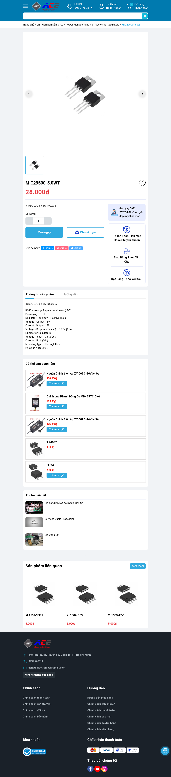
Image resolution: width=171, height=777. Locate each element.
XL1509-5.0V (75, 615)
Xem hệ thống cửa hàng (39, 674)
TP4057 (52, 442)
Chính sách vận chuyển (101, 704)
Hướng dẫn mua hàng (100, 697)
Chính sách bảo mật (99, 716)
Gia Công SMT (53, 535)
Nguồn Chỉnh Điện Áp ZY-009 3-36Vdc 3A (73, 373)
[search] (145, 16)
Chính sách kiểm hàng (100, 729)
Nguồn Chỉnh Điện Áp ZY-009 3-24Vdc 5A (73, 419)
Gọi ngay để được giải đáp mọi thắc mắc (131, 212)
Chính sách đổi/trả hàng (101, 723)
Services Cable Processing (59, 519)
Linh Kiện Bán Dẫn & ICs (50, 24)
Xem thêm (138, 566)
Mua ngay (44, 232)
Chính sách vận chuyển (37, 704)
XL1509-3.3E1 (34, 615)
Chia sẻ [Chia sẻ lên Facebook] (47, 248)
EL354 (50, 465)
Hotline (83, 6)
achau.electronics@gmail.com (46, 667)
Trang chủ (28, 24)
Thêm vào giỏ (56, 383)
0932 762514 (35, 661)
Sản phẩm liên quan (43, 566)
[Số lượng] (38, 221)
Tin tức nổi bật (35, 495)
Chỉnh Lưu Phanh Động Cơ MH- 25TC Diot (73, 396)
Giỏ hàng (139, 6)
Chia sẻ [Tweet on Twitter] (75, 248)
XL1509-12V (116, 615)
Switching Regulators (107, 24)
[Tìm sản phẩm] (85, 15)
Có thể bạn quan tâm (40, 364)
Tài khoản (113, 6)
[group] (85, 94)
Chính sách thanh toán (101, 710)
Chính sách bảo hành (35, 716)
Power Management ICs (79, 24)
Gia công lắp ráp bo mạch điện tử (64, 503)
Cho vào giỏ (88, 232)
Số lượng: (30, 213)
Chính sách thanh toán (36, 697)
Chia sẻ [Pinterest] (61, 248)
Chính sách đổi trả (34, 710)
